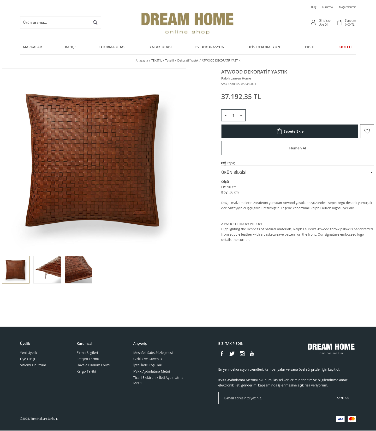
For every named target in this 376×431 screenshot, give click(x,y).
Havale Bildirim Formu (94, 365)
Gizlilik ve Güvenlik (147, 359)
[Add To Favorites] (367, 133)
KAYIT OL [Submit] (343, 398)
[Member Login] (313, 23)
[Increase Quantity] (241, 116)
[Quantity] (233, 117)
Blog (309, 7)
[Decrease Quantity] (225, 116)
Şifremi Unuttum (33, 365)
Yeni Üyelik (28, 353)
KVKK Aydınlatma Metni (151, 371)
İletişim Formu (88, 359)
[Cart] (346, 23)
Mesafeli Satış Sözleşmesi (153, 353)
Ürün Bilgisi (233, 173)
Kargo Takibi (86, 371)
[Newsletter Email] (287, 398)
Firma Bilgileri (87, 353)
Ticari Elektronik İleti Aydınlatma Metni (158, 381)
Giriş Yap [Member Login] (324, 21)
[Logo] (188, 23)
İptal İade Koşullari (147, 365)
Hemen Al (297, 149)
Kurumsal (324, 7)
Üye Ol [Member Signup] (323, 25)
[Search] (60, 23)
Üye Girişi (27, 359)
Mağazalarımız (346, 7)
